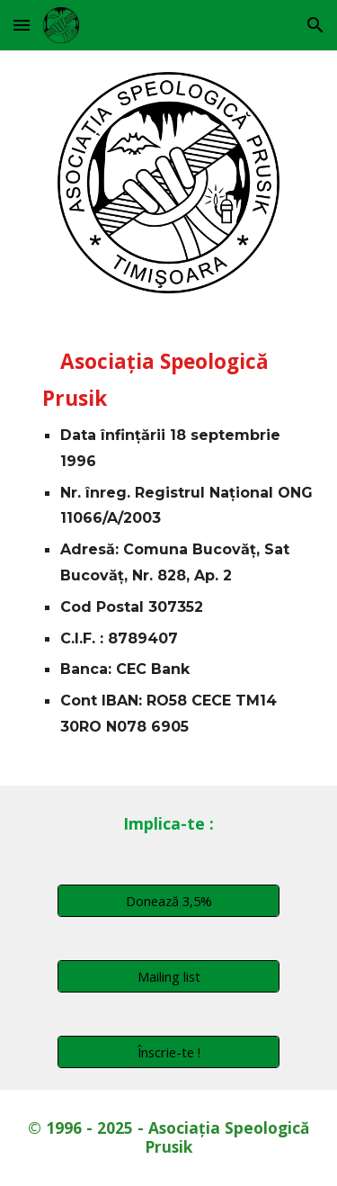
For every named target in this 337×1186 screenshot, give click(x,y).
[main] (169, 550)
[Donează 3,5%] (168, 900)
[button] (21, 24)
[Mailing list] (168, 976)
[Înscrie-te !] (168, 1051)
